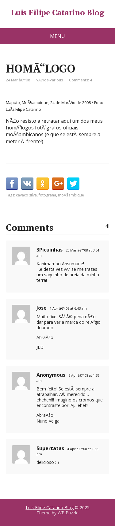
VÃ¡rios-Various (49, 80)
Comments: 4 (80, 80)
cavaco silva (26, 195)
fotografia (47, 195)
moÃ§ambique (71, 195)
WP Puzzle (68, 513)
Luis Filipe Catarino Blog (57, 12)
